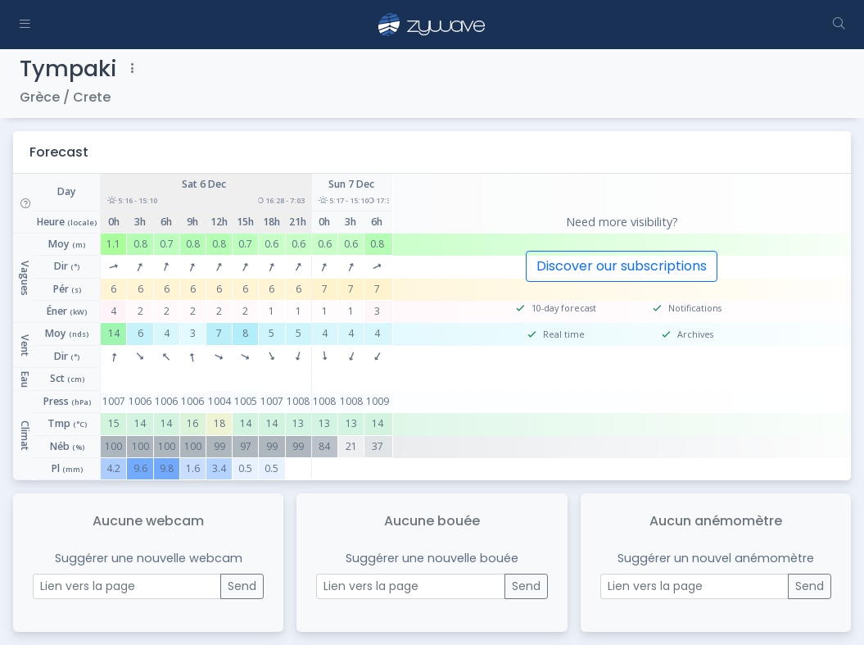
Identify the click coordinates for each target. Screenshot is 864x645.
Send (242, 586)
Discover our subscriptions (621, 266)
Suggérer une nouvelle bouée (432, 558)
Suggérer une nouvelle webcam (148, 558)
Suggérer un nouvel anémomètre (715, 558)
